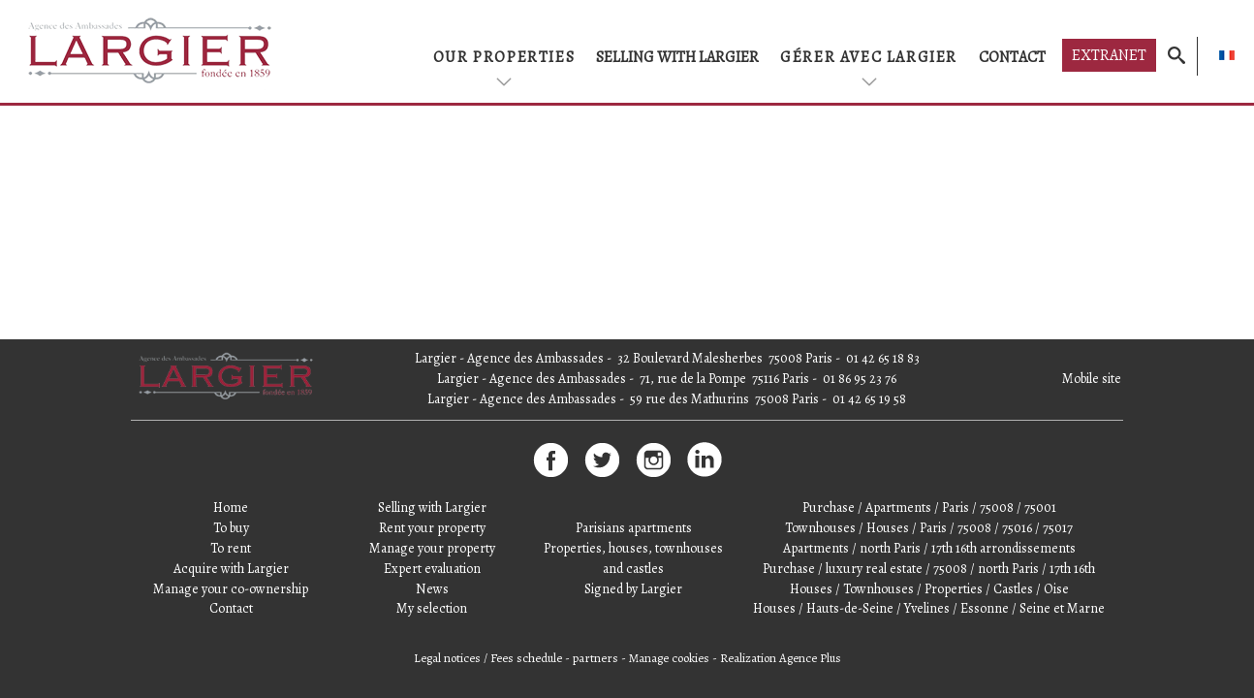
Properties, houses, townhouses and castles (633, 558)
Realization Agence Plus (780, 658)
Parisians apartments (634, 528)
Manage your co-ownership (230, 589)
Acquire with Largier (231, 568)
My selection (431, 608)
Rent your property (432, 528)
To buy (231, 528)
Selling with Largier (677, 57)
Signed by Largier (633, 589)
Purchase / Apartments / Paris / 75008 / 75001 (929, 507)
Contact (1012, 57)
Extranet (1109, 55)
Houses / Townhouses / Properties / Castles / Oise (929, 589)
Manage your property (432, 548)
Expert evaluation (432, 568)
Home (230, 507)
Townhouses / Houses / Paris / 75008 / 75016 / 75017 (929, 528)
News (432, 589)
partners (595, 658)
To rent (230, 548)
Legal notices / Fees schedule (488, 658)
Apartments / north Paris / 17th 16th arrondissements (929, 548)
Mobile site (1091, 378)
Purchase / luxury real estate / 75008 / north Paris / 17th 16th (929, 568)
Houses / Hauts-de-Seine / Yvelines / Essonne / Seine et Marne (929, 608)
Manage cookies (669, 658)
